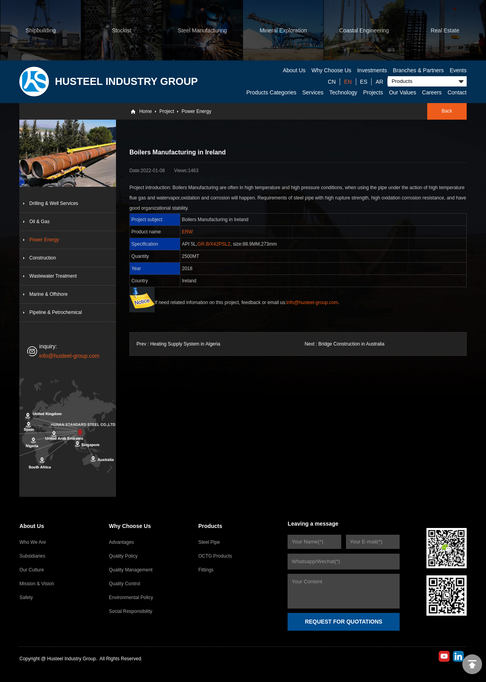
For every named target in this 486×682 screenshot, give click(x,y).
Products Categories (271, 92)
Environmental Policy (131, 597)
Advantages (121, 542)
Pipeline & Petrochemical (55, 312)
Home (145, 111)
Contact (456, 92)
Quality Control (124, 583)
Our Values (402, 92)
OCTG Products (215, 556)
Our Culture (31, 570)
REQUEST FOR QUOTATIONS (343, 621)
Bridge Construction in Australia (351, 344)
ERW (187, 232)
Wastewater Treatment (53, 276)
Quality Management (131, 570)
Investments (372, 70)
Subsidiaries (32, 556)
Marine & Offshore (48, 294)
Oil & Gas (39, 221)
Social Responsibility (130, 611)
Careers (432, 92)
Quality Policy (123, 556)
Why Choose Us (331, 70)
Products (210, 526)
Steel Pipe (209, 542)
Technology (343, 92)
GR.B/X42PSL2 (213, 244)
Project (166, 111)
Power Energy (196, 111)
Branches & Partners (418, 70)
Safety (26, 597)
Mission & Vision (36, 583)
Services (312, 92)
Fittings (206, 570)
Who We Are (32, 542)
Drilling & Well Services (53, 203)
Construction (42, 258)
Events (458, 70)
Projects (373, 92)
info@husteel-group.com (69, 356)
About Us (294, 70)
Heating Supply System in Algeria (185, 344)
